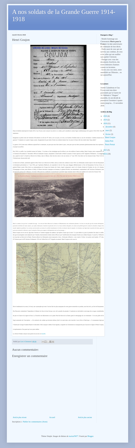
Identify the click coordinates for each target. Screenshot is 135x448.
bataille (43, 333)
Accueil (52, 417)
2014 (105, 154)
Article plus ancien (85, 417)
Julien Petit (109, 141)
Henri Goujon (110, 137)
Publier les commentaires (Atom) (35, 422)
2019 (105, 120)
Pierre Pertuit (110, 145)
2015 (105, 150)
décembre (109, 127)
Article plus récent (19, 417)
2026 (105, 116)
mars (107, 130)
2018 (105, 123)
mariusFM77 (73, 436)
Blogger (90, 436)
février (108, 134)
